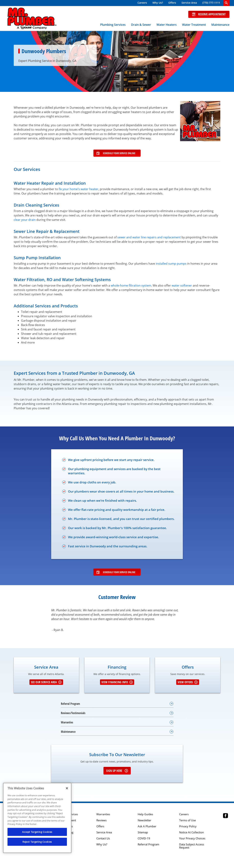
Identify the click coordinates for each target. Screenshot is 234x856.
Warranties (103, 814)
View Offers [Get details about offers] (188, 682)
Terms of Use (187, 820)
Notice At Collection (191, 832)
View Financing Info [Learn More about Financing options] (117, 682)
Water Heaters (166, 25)
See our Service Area (46, 682)
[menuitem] (142, 3)
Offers (172, 2)
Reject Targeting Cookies (37, 841)
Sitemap (143, 832)
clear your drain (25, 220)
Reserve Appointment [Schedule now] (209, 14)
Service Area (189, 2)
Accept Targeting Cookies (37, 832)
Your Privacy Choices (192, 838)
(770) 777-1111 (211, 2)
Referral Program (148, 844)
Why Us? (157, 2)
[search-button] (226, 3)
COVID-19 (144, 838)
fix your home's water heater (78, 189)
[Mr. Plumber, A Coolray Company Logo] (32, 18)
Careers (142, 2)
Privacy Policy (188, 826)
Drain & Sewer (141, 25)
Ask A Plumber (147, 826)
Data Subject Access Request (191, 846)
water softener (182, 285)
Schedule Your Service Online (115, 153)
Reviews (101, 820)
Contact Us (103, 838)
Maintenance (220, 25)
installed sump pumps (171, 264)
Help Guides (145, 814)
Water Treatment (194, 25)
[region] (37, 818)
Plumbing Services (113, 25)
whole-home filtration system (131, 285)
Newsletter (144, 820)
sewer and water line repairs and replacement (149, 237)
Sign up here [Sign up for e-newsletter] (117, 771)
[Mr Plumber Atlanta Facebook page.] (225, 816)
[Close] (67, 788)
